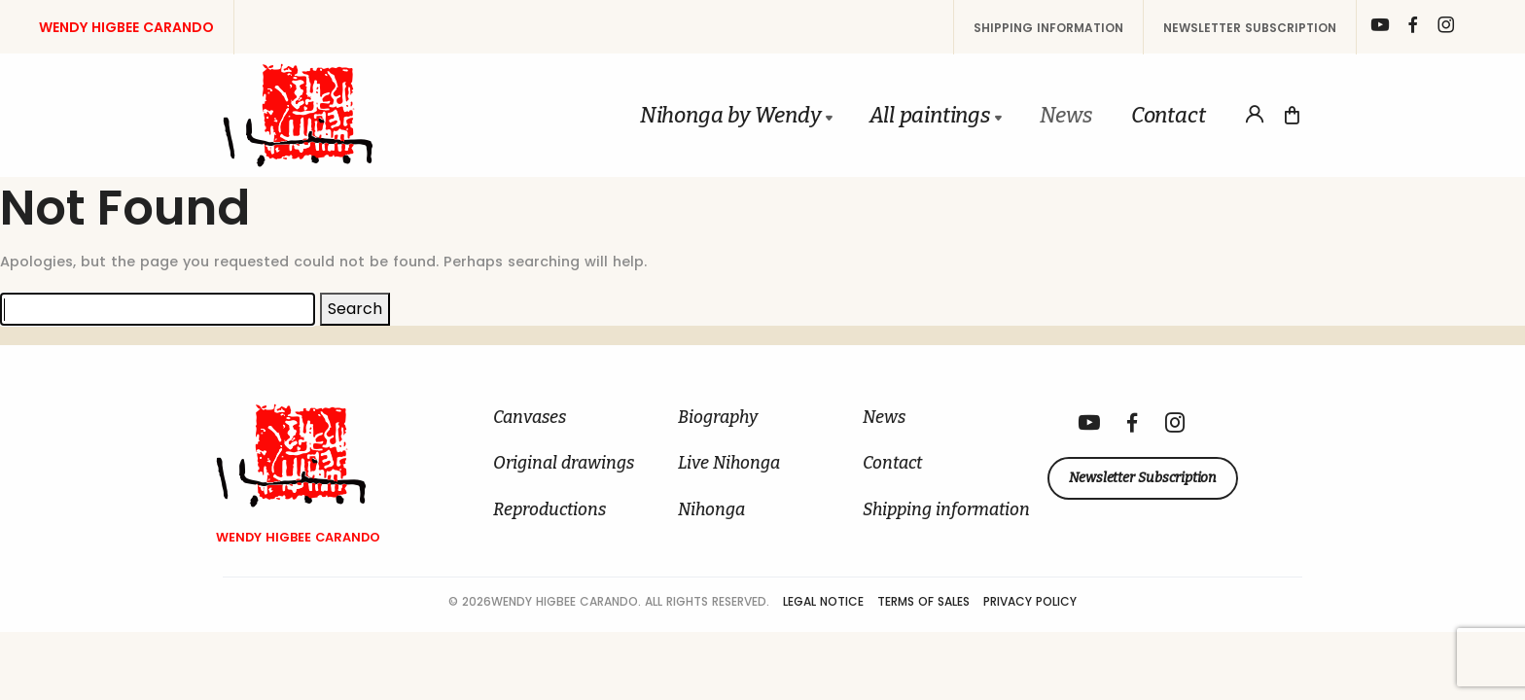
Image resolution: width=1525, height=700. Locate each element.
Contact (1168, 115)
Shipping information (1048, 27)
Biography (718, 417)
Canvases (529, 417)
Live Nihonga (729, 463)
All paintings (929, 115)
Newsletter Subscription (1249, 27)
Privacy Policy (1030, 601)
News (1066, 115)
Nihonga (711, 510)
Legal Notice (825, 601)
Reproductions (549, 510)
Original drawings (563, 463)
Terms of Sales (925, 601)
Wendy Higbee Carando (126, 27)
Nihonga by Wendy (730, 115)
